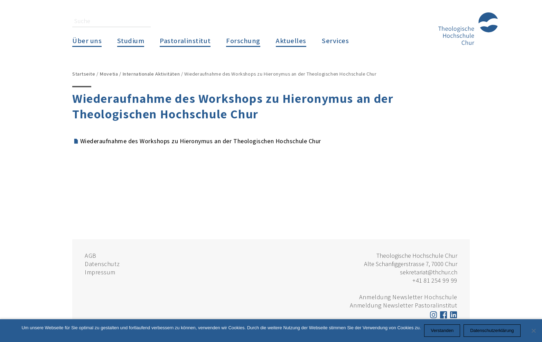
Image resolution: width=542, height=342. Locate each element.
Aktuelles (291, 40)
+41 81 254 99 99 (434, 280)
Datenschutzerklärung (492, 330)
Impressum (100, 272)
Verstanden (442, 330)
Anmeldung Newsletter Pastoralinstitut (403, 305)
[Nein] (533, 330)
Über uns (87, 40)
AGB (90, 256)
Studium (130, 40)
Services (335, 40)
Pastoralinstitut (185, 40)
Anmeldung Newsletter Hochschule (408, 297)
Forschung (243, 40)
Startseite (83, 73)
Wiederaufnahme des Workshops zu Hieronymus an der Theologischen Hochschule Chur (200, 141)
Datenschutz (102, 264)
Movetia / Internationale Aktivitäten (140, 73)
